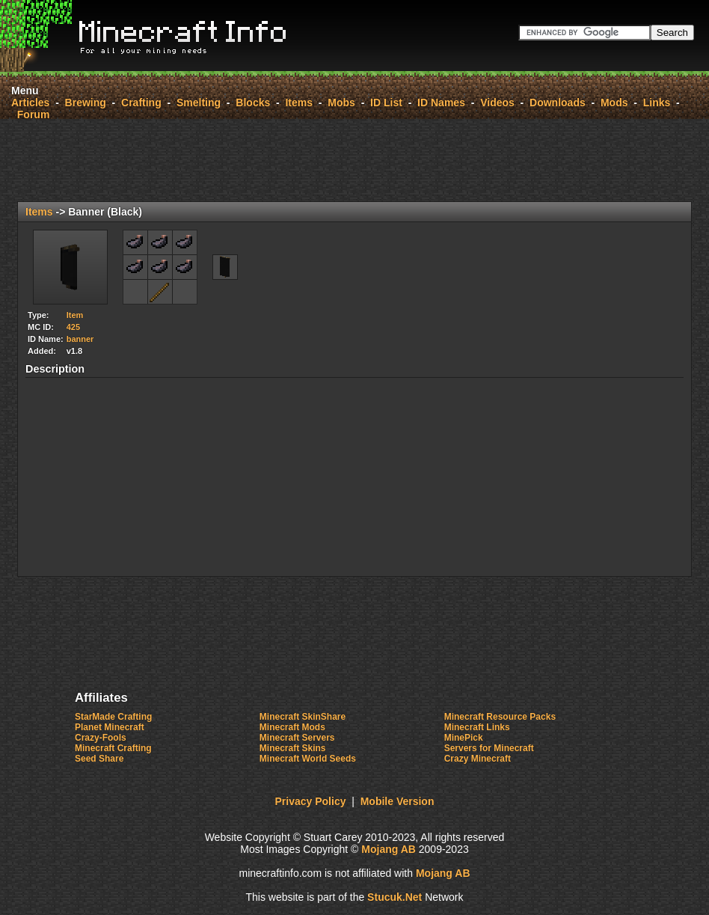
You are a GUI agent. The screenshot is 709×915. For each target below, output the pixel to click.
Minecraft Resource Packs (500, 717)
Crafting (141, 102)
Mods (614, 102)
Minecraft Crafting (113, 748)
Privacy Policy (310, 801)
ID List (386, 102)
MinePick (463, 737)
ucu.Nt (394, 897)
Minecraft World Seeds (308, 758)
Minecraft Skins (293, 748)
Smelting (199, 102)
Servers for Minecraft (489, 748)
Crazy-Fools (100, 737)
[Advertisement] (354, 160)
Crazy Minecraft (477, 758)
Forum (33, 114)
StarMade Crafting (113, 717)
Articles (30, 102)
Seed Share (99, 758)
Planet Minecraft (109, 727)
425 (73, 326)
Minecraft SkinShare (303, 717)
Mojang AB (388, 849)
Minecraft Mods (292, 727)
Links (657, 102)
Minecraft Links (477, 727)
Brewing (85, 102)
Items (299, 102)
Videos (497, 102)
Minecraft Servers (297, 737)
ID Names (441, 102)
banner (80, 338)
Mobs (341, 102)
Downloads (558, 102)
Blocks (253, 102)
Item (75, 314)
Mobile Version (397, 801)
